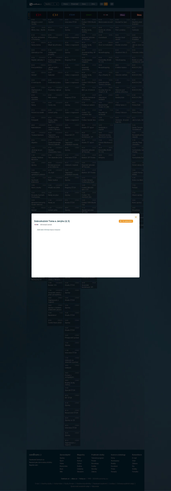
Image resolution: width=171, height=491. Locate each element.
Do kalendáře (126, 221)
